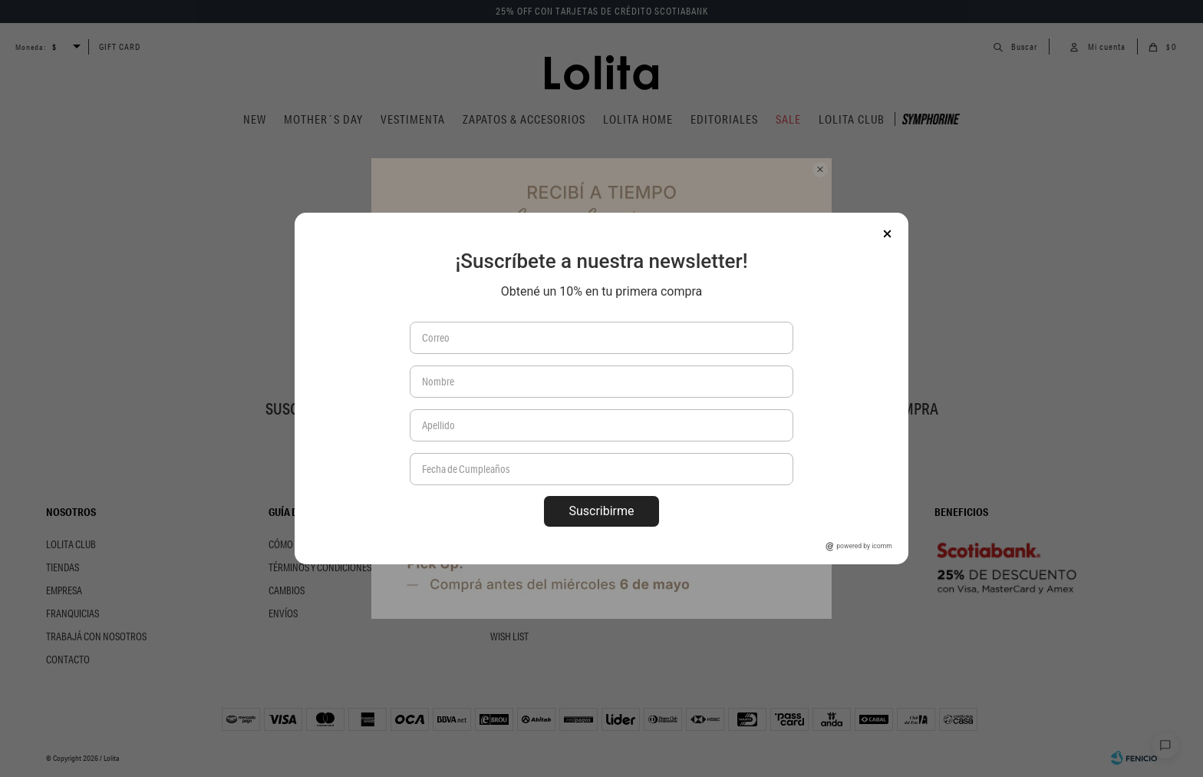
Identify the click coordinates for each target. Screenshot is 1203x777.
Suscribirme (601, 511)
